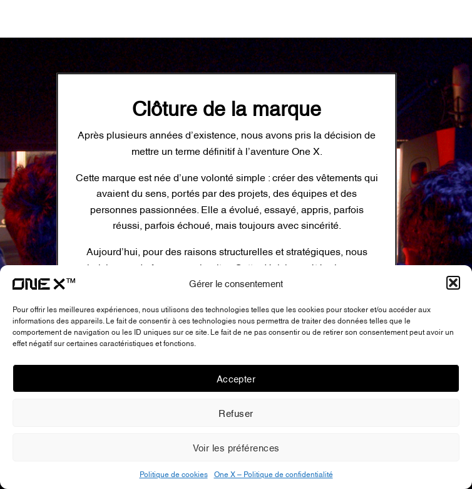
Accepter (236, 378)
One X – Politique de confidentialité (273, 473)
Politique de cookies (174, 473)
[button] (453, 282)
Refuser (235, 412)
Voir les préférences (236, 447)
